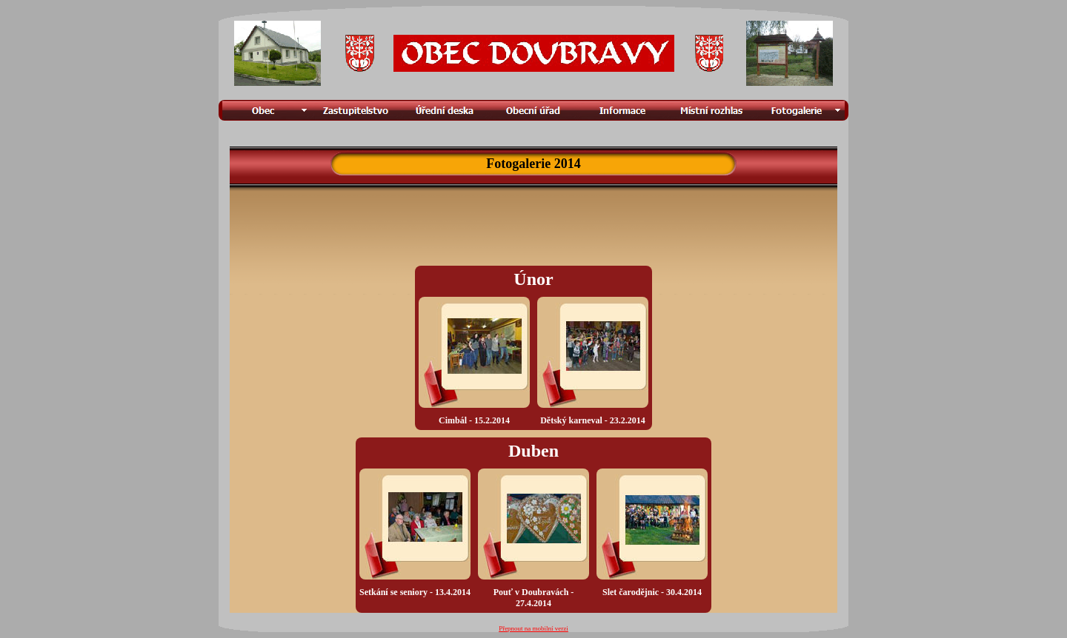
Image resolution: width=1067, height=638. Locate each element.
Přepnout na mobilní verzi (533, 628)
